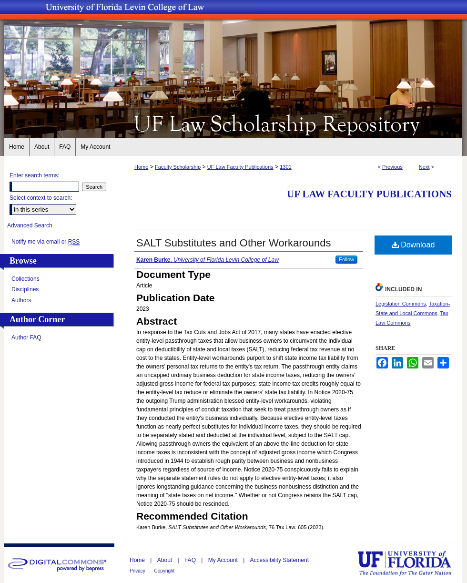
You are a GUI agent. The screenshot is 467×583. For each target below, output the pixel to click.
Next (424, 167)
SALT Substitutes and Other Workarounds (233, 243)
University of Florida (411, 563)
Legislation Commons (401, 304)
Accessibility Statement (279, 560)
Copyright (164, 570)
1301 (285, 167)
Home (141, 167)
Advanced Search (29, 225)
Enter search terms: (35, 175)
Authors (21, 300)
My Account (223, 560)
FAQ (190, 560)
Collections (25, 279)
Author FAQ (26, 337)
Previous (392, 167)
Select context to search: (41, 197)
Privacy (138, 570)
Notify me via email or (45, 241)
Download (413, 245)
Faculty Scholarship (178, 167)
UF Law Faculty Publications (240, 167)
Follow (346, 259)
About (165, 560)
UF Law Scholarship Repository (233, 123)
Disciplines (25, 289)
